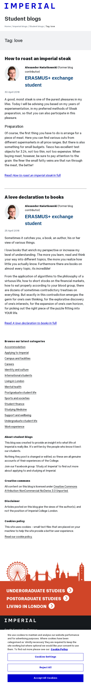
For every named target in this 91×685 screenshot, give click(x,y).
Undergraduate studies (35, 590)
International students (18, 375)
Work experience (14, 426)
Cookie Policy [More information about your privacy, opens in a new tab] (59, 649)
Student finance (14, 404)
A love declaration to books (34, 197)
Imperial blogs (20, 26)
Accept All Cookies (45, 678)
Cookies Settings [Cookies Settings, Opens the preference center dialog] (45, 657)
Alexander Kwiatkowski (41, 67)
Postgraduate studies (33, 598)
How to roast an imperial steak (38, 58)
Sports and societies (17, 398)
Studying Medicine (16, 409)
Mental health (13, 386)
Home (8, 26)
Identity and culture (17, 369)
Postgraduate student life (20, 392)
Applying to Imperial (17, 352)
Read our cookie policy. (18, 536)
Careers (9, 364)
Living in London (14, 381)
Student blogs (23, 18)
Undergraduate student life (21, 421)
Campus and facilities (17, 358)
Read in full (33, 175)
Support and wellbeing (18, 415)
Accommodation (15, 347)
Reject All (45, 667)
